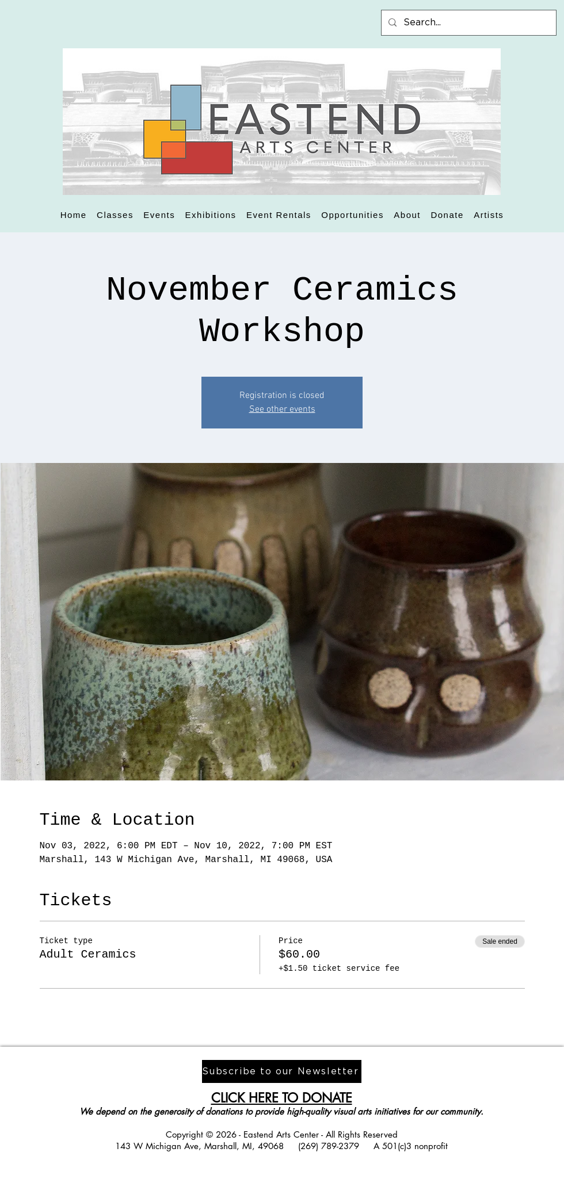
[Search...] (467, 22)
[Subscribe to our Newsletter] (281, 1071)
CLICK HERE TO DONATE (281, 1098)
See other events (282, 409)
